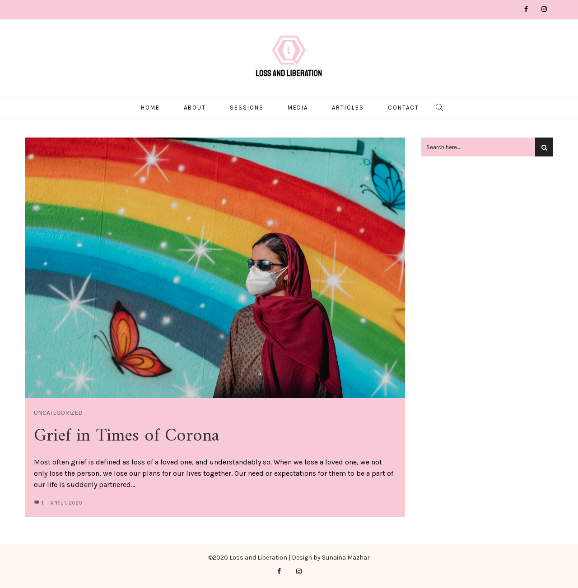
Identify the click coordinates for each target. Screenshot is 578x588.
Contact (403, 106)
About (195, 106)
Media (298, 106)
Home (150, 106)
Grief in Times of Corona (126, 434)
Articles (348, 106)
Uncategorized (58, 411)
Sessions (247, 106)
